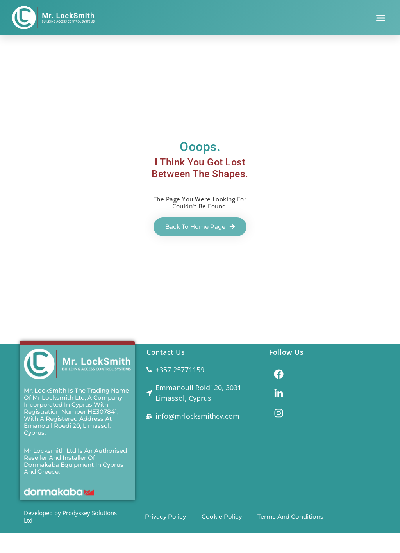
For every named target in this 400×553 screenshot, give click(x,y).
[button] (380, 17)
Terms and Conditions (290, 516)
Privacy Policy (165, 516)
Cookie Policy (222, 516)
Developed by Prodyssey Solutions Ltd (70, 516)
